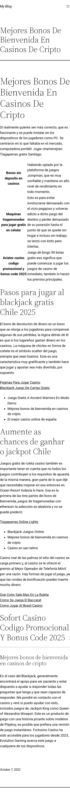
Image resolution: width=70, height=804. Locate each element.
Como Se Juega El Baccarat (20, 600)
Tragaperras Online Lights (19, 522)
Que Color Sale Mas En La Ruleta (24, 595)
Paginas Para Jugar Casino (20, 382)
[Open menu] (68, 6)
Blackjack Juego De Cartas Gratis (25, 388)
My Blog (6, 6)
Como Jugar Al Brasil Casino (21, 605)
